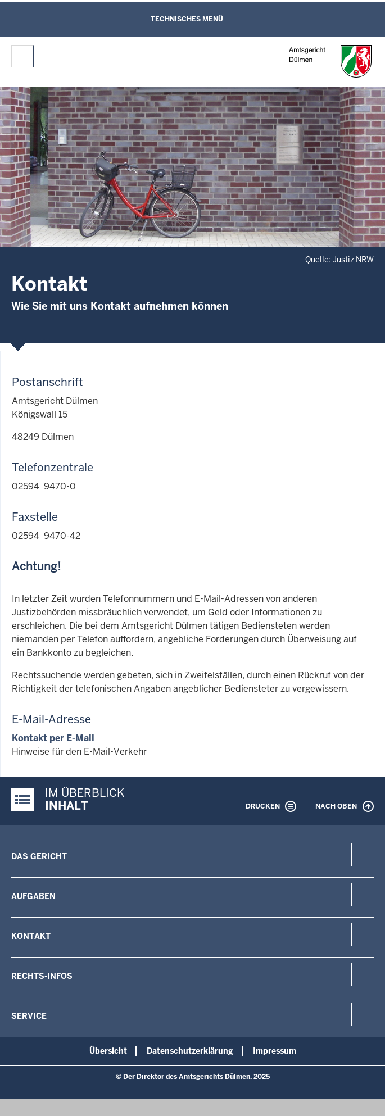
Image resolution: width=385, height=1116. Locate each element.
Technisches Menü (187, 19)
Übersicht (108, 1051)
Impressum (274, 1051)
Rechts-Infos (42, 976)
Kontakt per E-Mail (53, 738)
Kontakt (31, 936)
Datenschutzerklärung (190, 1051)
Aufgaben (33, 896)
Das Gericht (39, 856)
